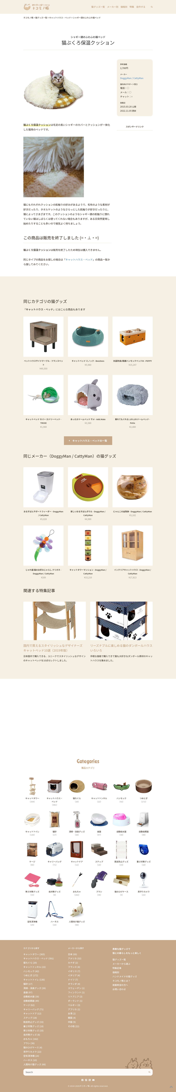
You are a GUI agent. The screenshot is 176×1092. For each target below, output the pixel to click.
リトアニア (73, 996)
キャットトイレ (31, 979)
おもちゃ (27, 1039)
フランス (72, 967)
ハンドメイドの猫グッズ (124, 976)
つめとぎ (27, 975)
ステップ (27, 1017)
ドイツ (71, 979)
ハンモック (29, 971)
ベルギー (72, 1005)
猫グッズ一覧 (98, 7)
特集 (132, 7)
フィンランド (74, 992)
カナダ (71, 962)
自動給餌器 (29, 1000)
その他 (71, 1026)
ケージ (26, 1005)
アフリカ (72, 1009)
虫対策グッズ (30, 1034)
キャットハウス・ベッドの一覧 (89, 440)
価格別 (124, 7)
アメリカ (72, 958)
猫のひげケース (31, 1047)
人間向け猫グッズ (32, 1064)
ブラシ (26, 1043)
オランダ (72, 983)
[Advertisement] (135, 174)
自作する (140, 7)
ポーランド (73, 1000)
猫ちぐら (27, 962)
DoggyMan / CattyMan (131, 78)
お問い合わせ (119, 989)
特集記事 (116, 968)
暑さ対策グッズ (31, 1026)
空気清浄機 (29, 1055)
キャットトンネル (32, 967)
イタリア (72, 975)
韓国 (70, 1017)
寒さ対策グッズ (31, 1030)
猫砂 (25, 983)
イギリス (72, 971)
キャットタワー (31, 954)
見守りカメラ (30, 1051)
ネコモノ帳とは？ (121, 980)
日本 (70, 954)
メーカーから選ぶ (121, 963)
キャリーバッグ (31, 1009)
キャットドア (30, 1013)
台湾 (70, 1013)
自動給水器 (29, 996)
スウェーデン (74, 988)
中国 (70, 1022)
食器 (25, 992)
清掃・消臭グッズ (32, 988)
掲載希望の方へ (120, 985)
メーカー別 (113, 7)
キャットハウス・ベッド (79, 259)
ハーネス (27, 1060)
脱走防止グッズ (31, 1022)
